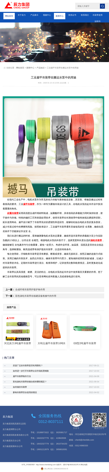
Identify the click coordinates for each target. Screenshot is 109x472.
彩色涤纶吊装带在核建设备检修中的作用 (35, 296)
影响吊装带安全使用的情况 (25, 392)
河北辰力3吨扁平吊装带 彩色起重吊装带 (18, 343)
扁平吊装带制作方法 (22, 376)
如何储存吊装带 (20, 387)
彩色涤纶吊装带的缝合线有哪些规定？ (30, 382)
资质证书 (72, 15)
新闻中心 (60, 15)
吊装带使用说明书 (97, 16)
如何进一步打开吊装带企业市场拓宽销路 (31, 371)
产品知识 (41, 68)
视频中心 (47, 15)
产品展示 (34, 15)
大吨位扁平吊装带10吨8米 (51, 343)
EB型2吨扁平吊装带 (85, 343)
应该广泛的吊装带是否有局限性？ (28, 365)
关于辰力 (22, 15)
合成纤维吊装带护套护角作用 (30, 289)
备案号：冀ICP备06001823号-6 (68, 465)
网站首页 (9, 15)
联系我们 (85, 15)
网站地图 (84, 465)
